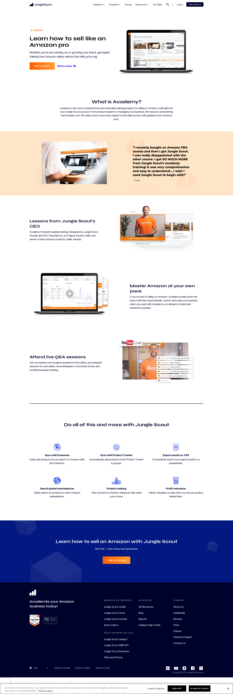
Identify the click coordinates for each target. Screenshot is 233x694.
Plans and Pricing (113, 657)
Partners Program (182, 637)
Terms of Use (102, 667)
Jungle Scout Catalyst (115, 639)
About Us (178, 606)
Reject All (176, 688)
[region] (116, 688)
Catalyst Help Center (149, 625)
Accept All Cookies (199, 688)
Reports (142, 618)
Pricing (128, 4)
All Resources (145, 606)
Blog (140, 612)
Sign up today (116, 560)
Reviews (177, 618)
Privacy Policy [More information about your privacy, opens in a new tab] (45, 691)
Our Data (157, 4)
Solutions (99, 4)
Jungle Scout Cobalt (115, 606)
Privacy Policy (82, 667)
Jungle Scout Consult (115, 618)
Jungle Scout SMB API (116, 645)
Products (115, 4)
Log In (180, 4)
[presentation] (5, 682)
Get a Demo (195, 4)
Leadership (179, 612)
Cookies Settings (155, 688)
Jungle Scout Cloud (114, 612)
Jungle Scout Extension (116, 651)
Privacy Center (62, 667)
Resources (142, 4)
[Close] (228, 688)
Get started (42, 66)
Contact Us (179, 643)
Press (176, 625)
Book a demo (111, 625)
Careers (177, 631)
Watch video (66, 66)
